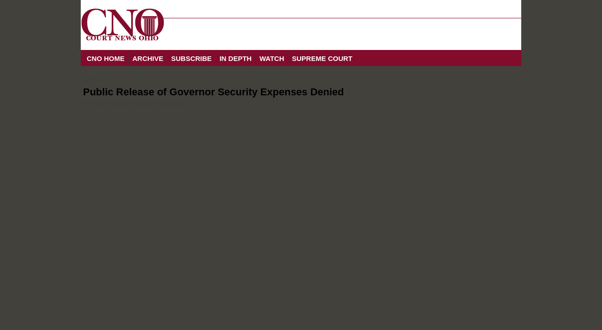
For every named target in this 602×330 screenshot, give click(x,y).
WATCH (271, 58)
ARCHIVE (148, 58)
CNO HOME (106, 58)
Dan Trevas (110, 104)
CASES (95, 79)
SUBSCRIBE (191, 58)
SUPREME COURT (322, 58)
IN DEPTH (235, 58)
